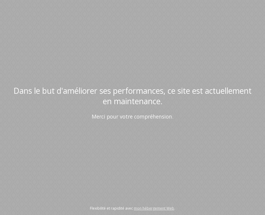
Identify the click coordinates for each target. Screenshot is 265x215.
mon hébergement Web (154, 208)
